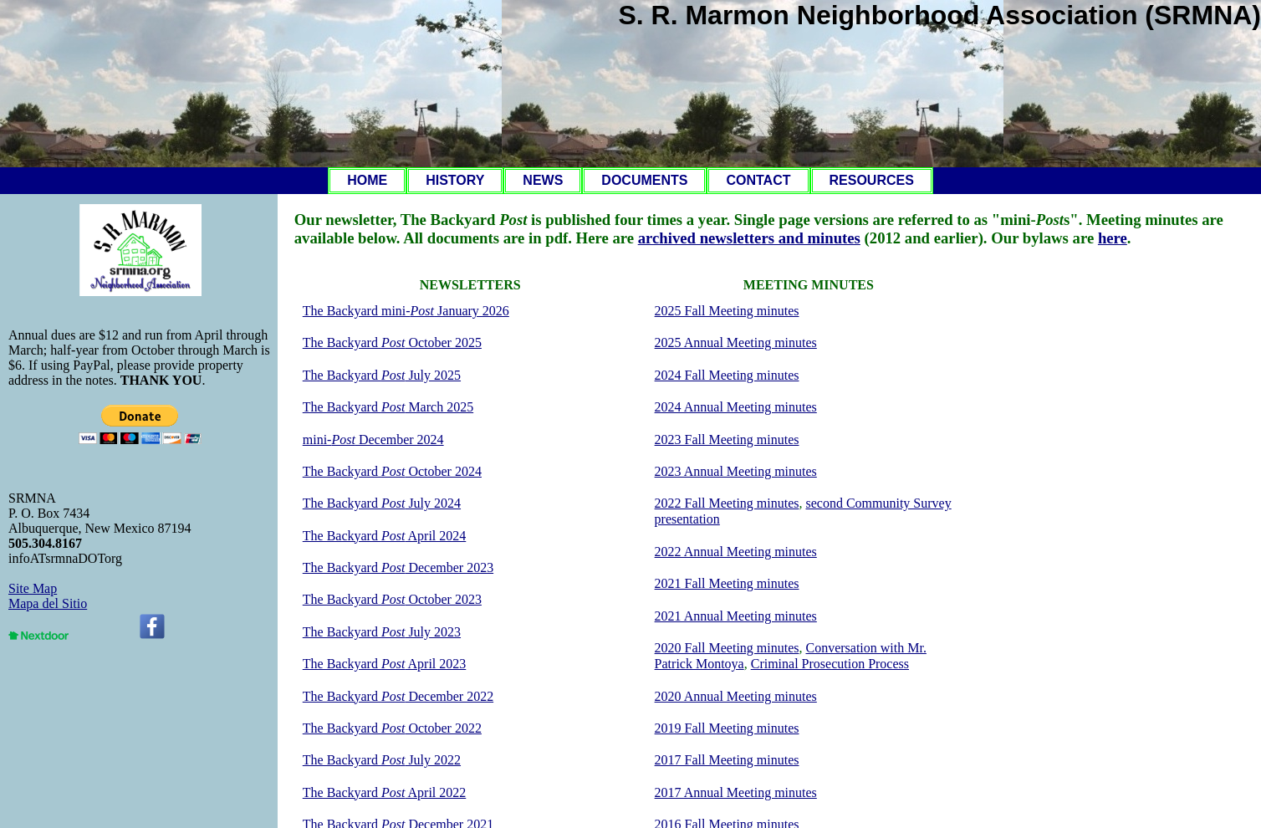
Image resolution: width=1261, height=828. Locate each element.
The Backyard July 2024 (382, 503)
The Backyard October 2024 (392, 471)
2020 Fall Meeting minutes (727, 648)
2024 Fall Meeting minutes (727, 375)
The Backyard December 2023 (398, 567)
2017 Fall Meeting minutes (727, 760)
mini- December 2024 (373, 439)
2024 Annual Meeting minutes (736, 407)
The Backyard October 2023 (392, 599)
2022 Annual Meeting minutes (736, 551)
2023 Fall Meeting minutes (727, 439)
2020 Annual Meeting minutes (736, 696)
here (1112, 238)
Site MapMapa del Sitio (47, 596)
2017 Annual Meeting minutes (736, 792)
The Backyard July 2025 (382, 375)
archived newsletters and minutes (749, 238)
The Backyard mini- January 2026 (406, 311)
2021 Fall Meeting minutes (727, 583)
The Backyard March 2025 (388, 407)
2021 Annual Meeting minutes (736, 616)
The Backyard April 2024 (385, 536)
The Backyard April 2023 (385, 664)
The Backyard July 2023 (382, 632)
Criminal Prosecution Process (830, 664)
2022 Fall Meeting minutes (727, 503)
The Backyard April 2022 (385, 792)
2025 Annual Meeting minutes (736, 342)
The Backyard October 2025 (392, 342)
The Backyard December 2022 (398, 696)
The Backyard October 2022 (392, 728)
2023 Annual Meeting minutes (736, 471)
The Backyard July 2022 (382, 760)
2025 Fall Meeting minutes (727, 311)
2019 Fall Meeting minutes (727, 728)
